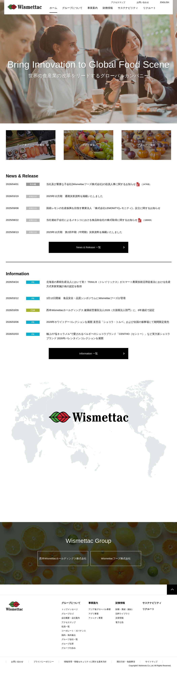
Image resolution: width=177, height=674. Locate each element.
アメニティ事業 (95, 618)
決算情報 (119, 618)
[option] (88, 61)
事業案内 (93, 603)
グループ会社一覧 (70, 639)
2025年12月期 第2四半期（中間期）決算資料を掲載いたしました (84, 232)
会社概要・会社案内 (71, 618)
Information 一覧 (88, 353)
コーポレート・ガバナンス (74, 631)
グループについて (71, 603)
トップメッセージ (70, 609)
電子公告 (119, 622)
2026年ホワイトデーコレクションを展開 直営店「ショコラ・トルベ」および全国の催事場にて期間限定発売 (107, 321)
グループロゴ (68, 614)
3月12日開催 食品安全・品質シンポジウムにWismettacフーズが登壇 (86, 298)
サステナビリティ (151, 603)
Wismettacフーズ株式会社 (116, 558)
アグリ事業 (93, 614)
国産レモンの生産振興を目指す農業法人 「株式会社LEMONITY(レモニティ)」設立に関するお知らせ (103, 208)
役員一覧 (66, 626)
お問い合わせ (17, 661)
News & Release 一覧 (88, 247)
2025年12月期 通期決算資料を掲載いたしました (74, 196)
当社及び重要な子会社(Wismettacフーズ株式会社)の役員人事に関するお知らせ (91, 184)
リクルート (148, 609)
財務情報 (120, 603)
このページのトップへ (172, 590)
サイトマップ (151, 661)
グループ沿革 (68, 644)
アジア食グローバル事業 (99, 609)
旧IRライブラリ (122, 614)
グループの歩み (69, 648)
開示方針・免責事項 (126, 661)
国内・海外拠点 (69, 635)
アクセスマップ (69, 622)
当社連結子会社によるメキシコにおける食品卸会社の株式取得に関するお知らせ (92, 219)
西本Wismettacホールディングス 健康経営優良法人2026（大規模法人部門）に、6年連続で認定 (100, 310)
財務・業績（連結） (124, 609)
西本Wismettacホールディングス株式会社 (62, 558)
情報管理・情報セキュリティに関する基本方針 (85, 661)
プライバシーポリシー (44, 661)
